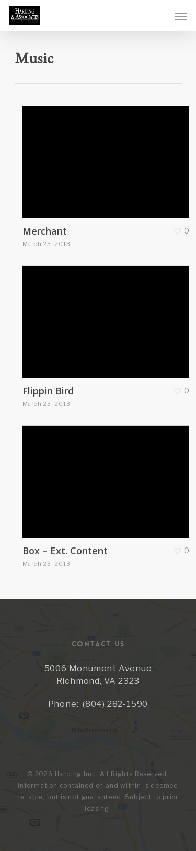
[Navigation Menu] (181, 15)
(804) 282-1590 (115, 704)
